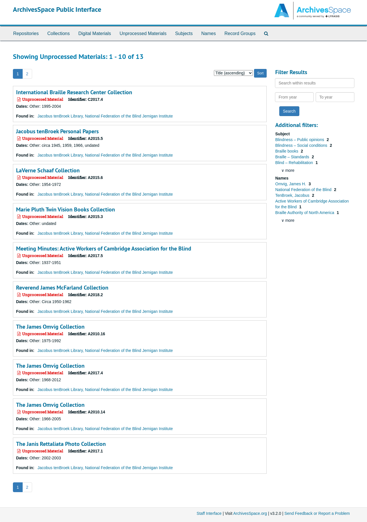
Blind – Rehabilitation (294, 162)
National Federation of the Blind (304, 189)
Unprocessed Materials (143, 33)
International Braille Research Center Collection (74, 92)
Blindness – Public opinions (300, 139)
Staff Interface (209, 513)
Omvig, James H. (291, 184)
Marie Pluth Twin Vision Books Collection (65, 209)
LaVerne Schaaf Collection (48, 170)
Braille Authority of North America (305, 212)
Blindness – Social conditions (301, 145)
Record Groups (240, 33)
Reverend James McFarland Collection (62, 287)
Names (208, 33)
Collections (58, 33)
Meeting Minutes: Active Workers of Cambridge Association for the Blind (103, 248)
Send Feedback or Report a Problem (317, 513)
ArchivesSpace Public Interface (57, 9)
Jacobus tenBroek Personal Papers (57, 131)
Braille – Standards (292, 157)
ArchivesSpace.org (250, 513)
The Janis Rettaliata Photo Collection (61, 444)
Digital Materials (94, 33)
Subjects (184, 33)
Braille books (287, 151)
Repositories (26, 33)
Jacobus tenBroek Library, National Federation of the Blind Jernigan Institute (105, 116)
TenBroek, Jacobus (293, 195)
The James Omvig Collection (50, 326)
